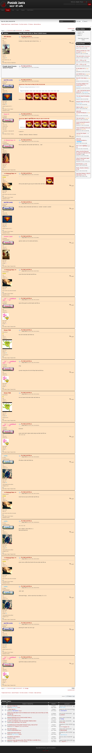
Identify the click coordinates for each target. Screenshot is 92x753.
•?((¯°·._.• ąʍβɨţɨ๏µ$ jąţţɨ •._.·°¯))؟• (9, 299)
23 (15, 30)
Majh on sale (79, 107)
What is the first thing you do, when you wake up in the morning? (83, 153)
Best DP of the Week (81, 78)
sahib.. (6, 455)
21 (12, 30)
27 (21, 30)
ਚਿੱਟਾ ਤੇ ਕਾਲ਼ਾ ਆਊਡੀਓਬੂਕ (81, 145)
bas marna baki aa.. (12, 728)
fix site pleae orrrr (80, 68)
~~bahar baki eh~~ (12, 709)
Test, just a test (80, 46)
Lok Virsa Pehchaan (24, 726)
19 (9, 30)
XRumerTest (87, 46)
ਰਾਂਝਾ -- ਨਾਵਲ (79, 60)
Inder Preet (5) (15, 734)
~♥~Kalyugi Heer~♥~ (10, 173)
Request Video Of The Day (82, 101)
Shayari (18, 707)
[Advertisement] (46, 15)
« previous (69, 28)
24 (17, 30)
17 (7, 30)
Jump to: (63, 696)
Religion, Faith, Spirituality (21, 722)
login (84, 2)
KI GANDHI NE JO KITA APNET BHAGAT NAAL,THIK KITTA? (22, 724)
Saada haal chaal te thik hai (14, 732)
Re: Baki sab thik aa (26, 36)
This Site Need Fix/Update (82, 96)
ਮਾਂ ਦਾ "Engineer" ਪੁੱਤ (16, 726)
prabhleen (62, 714)
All (22, 741)
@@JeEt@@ (15, 730)
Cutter (83, 154)
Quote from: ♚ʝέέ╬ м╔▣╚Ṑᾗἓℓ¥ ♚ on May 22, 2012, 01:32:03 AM (34, 118)
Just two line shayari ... (81, 133)
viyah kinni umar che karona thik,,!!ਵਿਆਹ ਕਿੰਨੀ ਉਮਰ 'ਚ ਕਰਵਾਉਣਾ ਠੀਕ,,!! (24, 740)
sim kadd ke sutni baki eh (13, 736)
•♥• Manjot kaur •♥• (9, 140)
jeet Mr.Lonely (8, 80)
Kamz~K (6, 114)
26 (20, 30)
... (5, 30)
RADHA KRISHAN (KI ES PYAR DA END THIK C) (19, 717)
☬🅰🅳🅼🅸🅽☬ (79, 141)
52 (23, 30)
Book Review (79, 163)
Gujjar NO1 (84, 52)
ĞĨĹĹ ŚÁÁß (14, 707)
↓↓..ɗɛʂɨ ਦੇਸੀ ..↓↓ (15, 741)
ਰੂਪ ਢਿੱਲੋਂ (84, 60)
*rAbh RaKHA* (15, 710)
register (89, 2)
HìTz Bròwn (7, 36)
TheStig (62, 718)
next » (73, 28)
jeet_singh (14, 715)
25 (18, 30)
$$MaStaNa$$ (63, 730)
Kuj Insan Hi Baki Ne (12, 706)
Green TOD (7, 330)
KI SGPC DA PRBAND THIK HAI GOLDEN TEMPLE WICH (21, 721)
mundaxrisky (78, 86)
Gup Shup (19, 715)
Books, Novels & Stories (82, 168)
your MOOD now (80, 74)
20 (11, 30)
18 (8, 30)
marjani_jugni (8, 236)
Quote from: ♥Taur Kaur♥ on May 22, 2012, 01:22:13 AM (32, 84)
